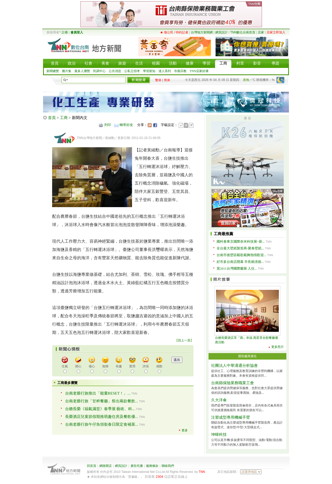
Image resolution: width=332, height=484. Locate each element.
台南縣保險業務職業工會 (232, 383)
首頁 (52, 118)
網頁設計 (221, 32)
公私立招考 (132, 71)
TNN (202, 472)
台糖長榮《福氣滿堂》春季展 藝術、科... (100, 409)
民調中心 (99, 71)
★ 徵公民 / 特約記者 (174, 32)
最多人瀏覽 (82, 71)
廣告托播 (136, 466)
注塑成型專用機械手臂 (230, 417)
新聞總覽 (52, 71)
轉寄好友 (126, 125)
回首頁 (91, 466)
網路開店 (105, 466)
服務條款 (152, 466)
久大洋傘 (219, 400)
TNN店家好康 (199, 71)
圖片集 (66, 71)
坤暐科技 (219, 434)
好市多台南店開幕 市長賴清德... (240, 262)
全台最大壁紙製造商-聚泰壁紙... (240, 248)
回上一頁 (184, 340)
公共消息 (115, 71)
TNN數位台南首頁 (242, 32)
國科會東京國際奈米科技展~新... (241, 241)
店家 (261, 32)
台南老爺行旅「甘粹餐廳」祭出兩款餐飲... (101, 401)
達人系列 (164, 71)
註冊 (65, 32)
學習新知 (149, 71)
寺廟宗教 (180, 71)
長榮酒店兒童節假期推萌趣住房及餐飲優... (101, 417)
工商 (64, 118)
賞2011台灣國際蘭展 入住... (237, 268)
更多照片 (277, 347)
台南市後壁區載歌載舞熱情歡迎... (241, 255)
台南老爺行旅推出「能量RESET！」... (97, 393)
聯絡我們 (168, 466)
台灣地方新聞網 (202, 32)
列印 (107, 125)
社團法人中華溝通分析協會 (234, 365)
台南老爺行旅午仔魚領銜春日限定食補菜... (101, 424)
